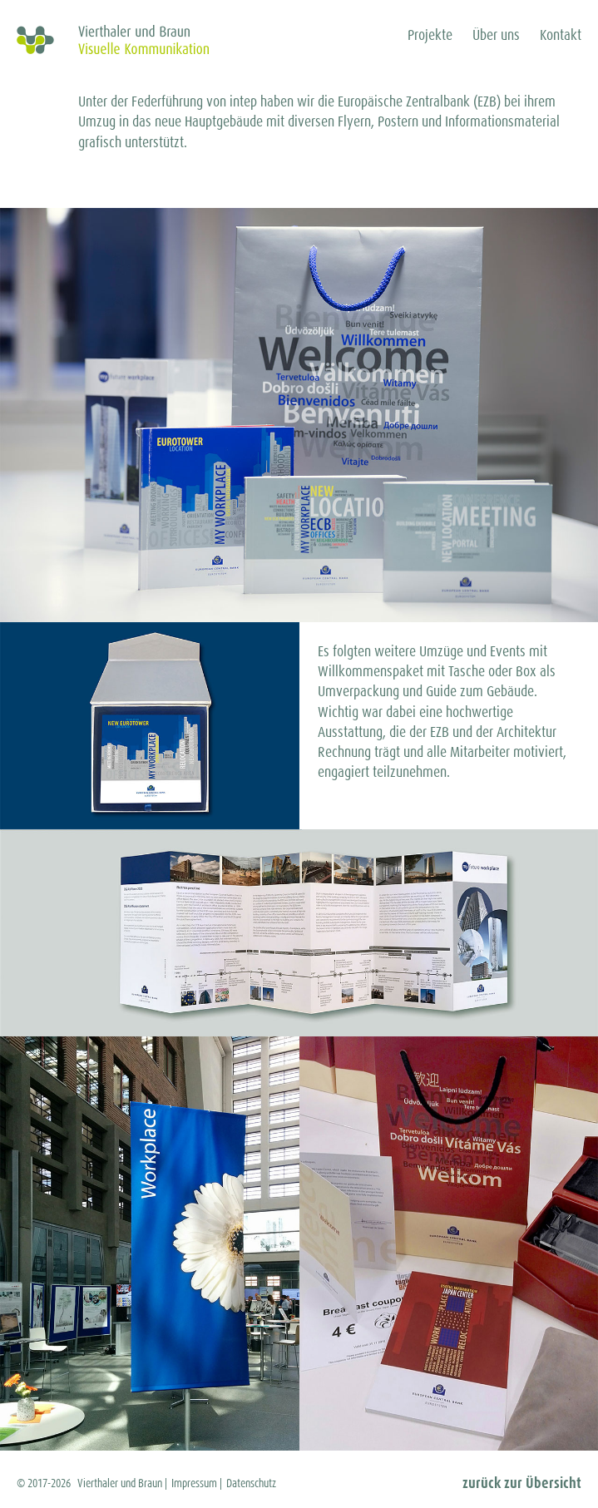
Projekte (430, 35)
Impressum (194, 1483)
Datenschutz (251, 1483)
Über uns (496, 35)
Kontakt (560, 35)
